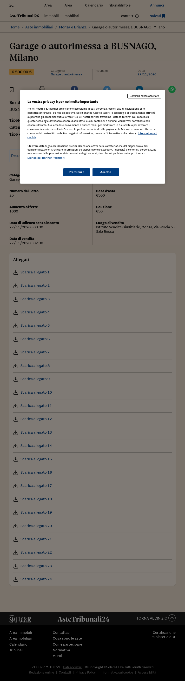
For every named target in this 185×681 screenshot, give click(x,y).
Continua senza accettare (144, 95)
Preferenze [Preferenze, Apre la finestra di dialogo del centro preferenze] (76, 172)
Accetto (105, 172)
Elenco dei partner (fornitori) (46, 158)
